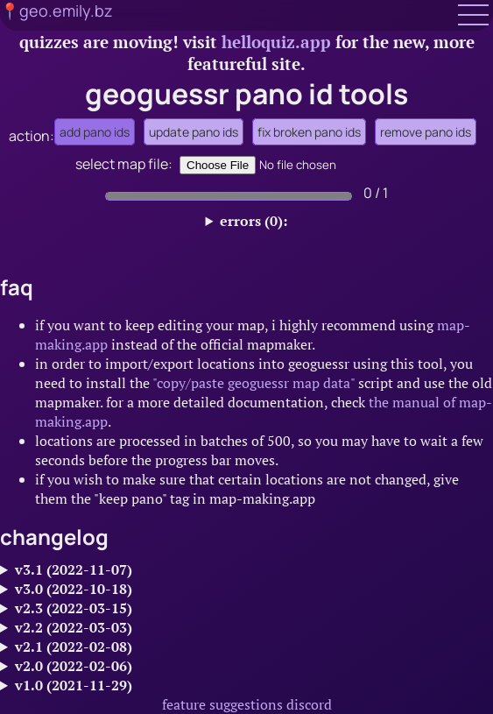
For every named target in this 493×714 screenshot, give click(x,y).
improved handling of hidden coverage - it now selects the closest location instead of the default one (246, 646)
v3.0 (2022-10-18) (73, 588)
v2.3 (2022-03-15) (73, 608)
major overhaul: (246, 588)
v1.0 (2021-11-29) (73, 685)
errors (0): (253, 220)
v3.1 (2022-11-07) (73, 569)
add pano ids (95, 132)
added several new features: (246, 665)
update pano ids (193, 132)
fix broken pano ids (309, 132)
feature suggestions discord (247, 704)
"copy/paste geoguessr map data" (253, 382)
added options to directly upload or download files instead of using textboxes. (246, 608)
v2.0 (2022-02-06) (73, 665)
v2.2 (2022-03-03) (73, 627)
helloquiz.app (276, 42)
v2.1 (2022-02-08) (73, 646)
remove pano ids (425, 132)
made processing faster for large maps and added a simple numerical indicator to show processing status (246, 627)
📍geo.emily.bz (56, 10)
